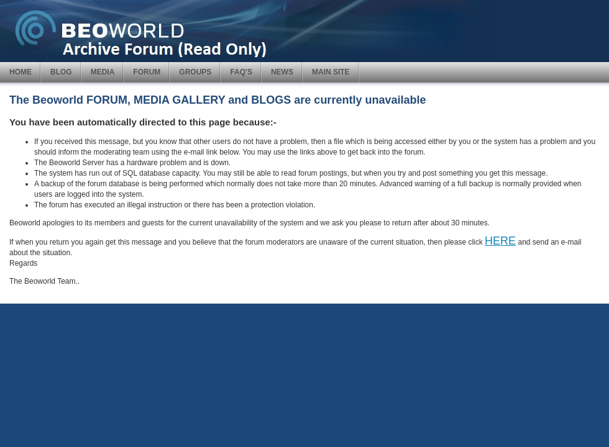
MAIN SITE (331, 72)
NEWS (282, 72)
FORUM (146, 72)
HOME (20, 72)
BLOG (61, 72)
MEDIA (103, 72)
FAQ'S (241, 72)
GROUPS (195, 72)
